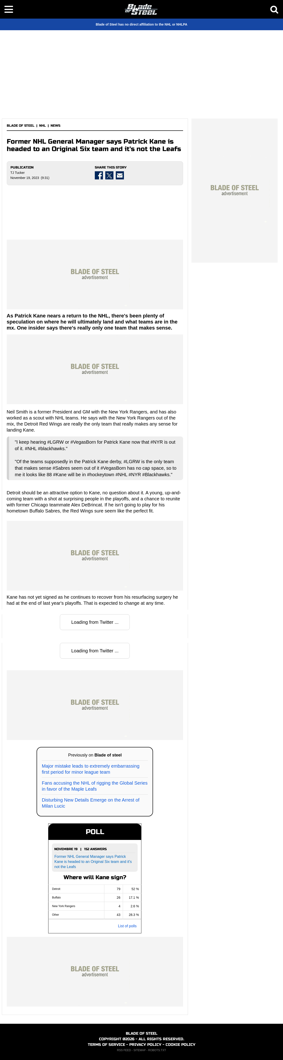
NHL (42, 126)
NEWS (55, 126)
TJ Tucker (17, 173)
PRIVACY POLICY (145, 1044)
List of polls (127, 926)
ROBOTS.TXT (157, 1050)
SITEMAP (139, 1050)
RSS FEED (124, 1050)
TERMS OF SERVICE (106, 1044)
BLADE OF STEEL (20, 126)
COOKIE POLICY (180, 1044)
